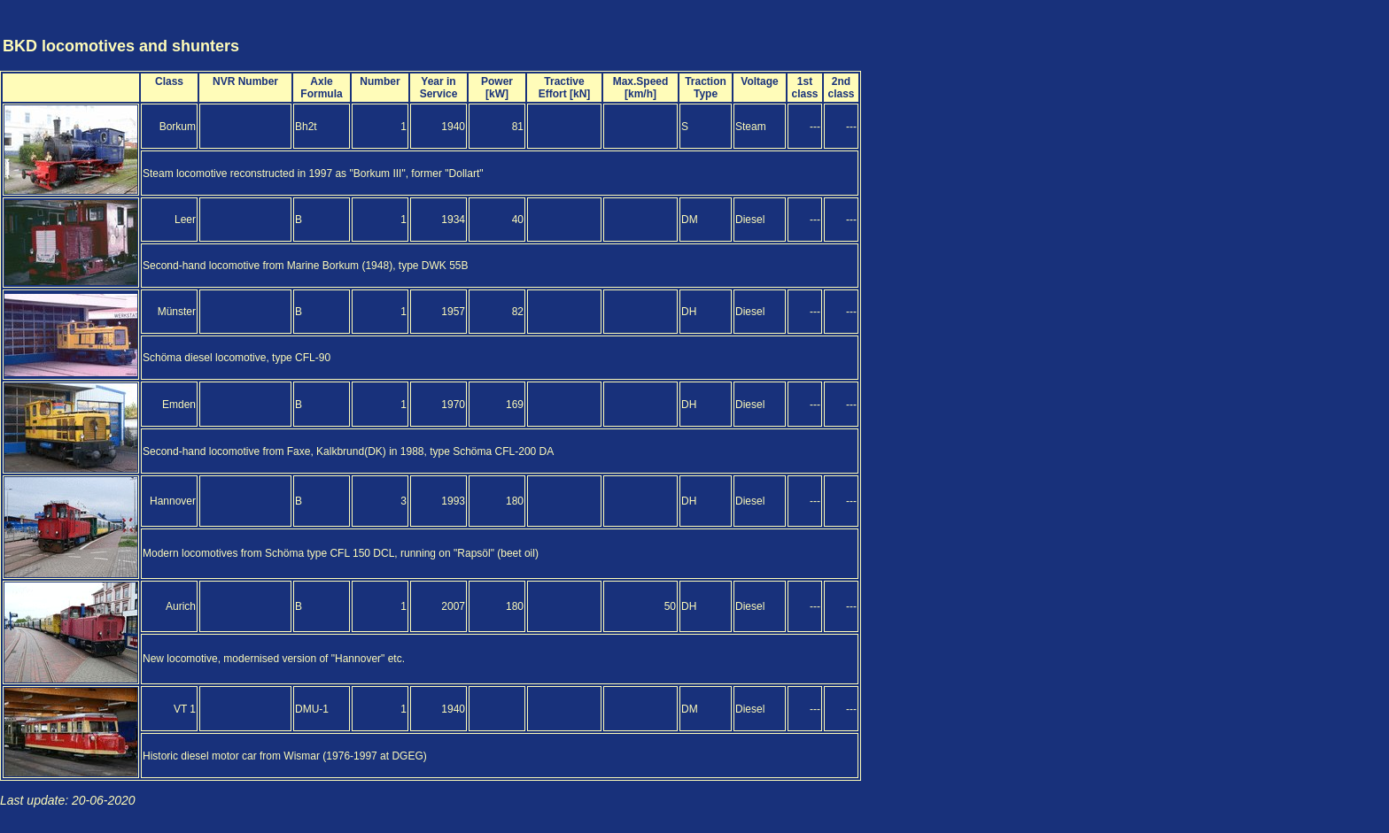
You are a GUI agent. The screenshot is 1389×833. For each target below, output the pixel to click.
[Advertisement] (1282, 29)
